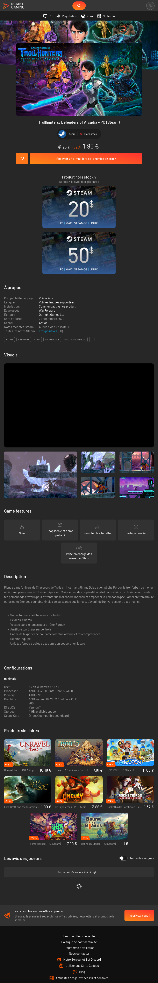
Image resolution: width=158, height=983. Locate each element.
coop (37, 278)
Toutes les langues (136, 796)
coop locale (52, 278)
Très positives (48, 270)
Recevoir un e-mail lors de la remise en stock (86, 158)
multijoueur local (75, 278)
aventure (23, 278)
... (92, 278)
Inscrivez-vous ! (139, 855)
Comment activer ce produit (57, 245)
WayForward (47, 249)
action (9, 278)
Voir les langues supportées (57, 241)
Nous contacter (79, 893)
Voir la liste (46, 237)
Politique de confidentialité (79, 882)
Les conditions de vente (79, 876)
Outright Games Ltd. (52, 253)
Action (43, 261)
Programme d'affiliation (79, 888)
